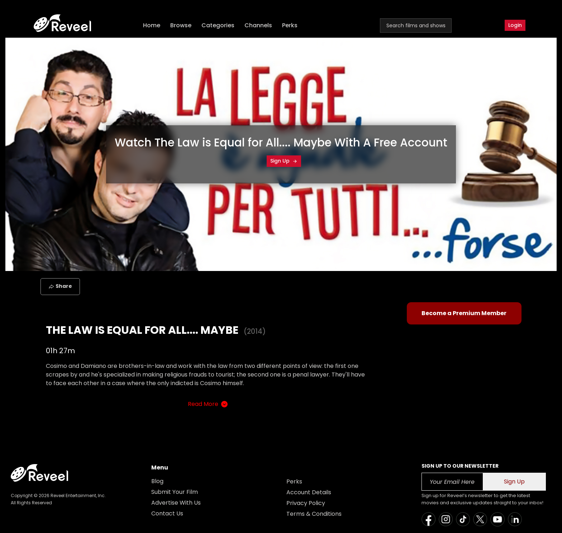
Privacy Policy (305, 503)
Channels (258, 25)
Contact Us (167, 513)
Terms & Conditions (314, 514)
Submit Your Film (174, 492)
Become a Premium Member (464, 313)
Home (151, 25)
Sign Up (283, 160)
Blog (157, 481)
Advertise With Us (176, 503)
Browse (180, 25)
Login (515, 25)
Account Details (308, 492)
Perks (289, 25)
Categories (217, 25)
